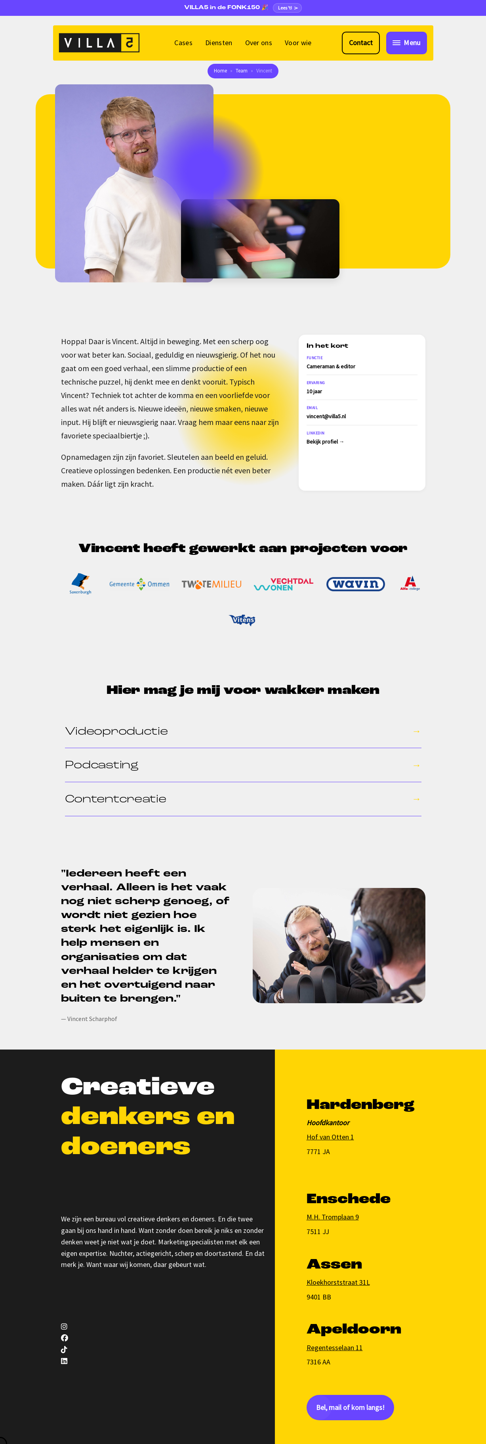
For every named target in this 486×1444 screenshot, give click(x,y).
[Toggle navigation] (406, 43)
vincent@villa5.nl (326, 416)
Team (242, 70)
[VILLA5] (99, 43)
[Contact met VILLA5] (361, 43)
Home (220, 70)
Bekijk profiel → (326, 441)
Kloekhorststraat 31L (338, 1282)
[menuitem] (183, 43)
